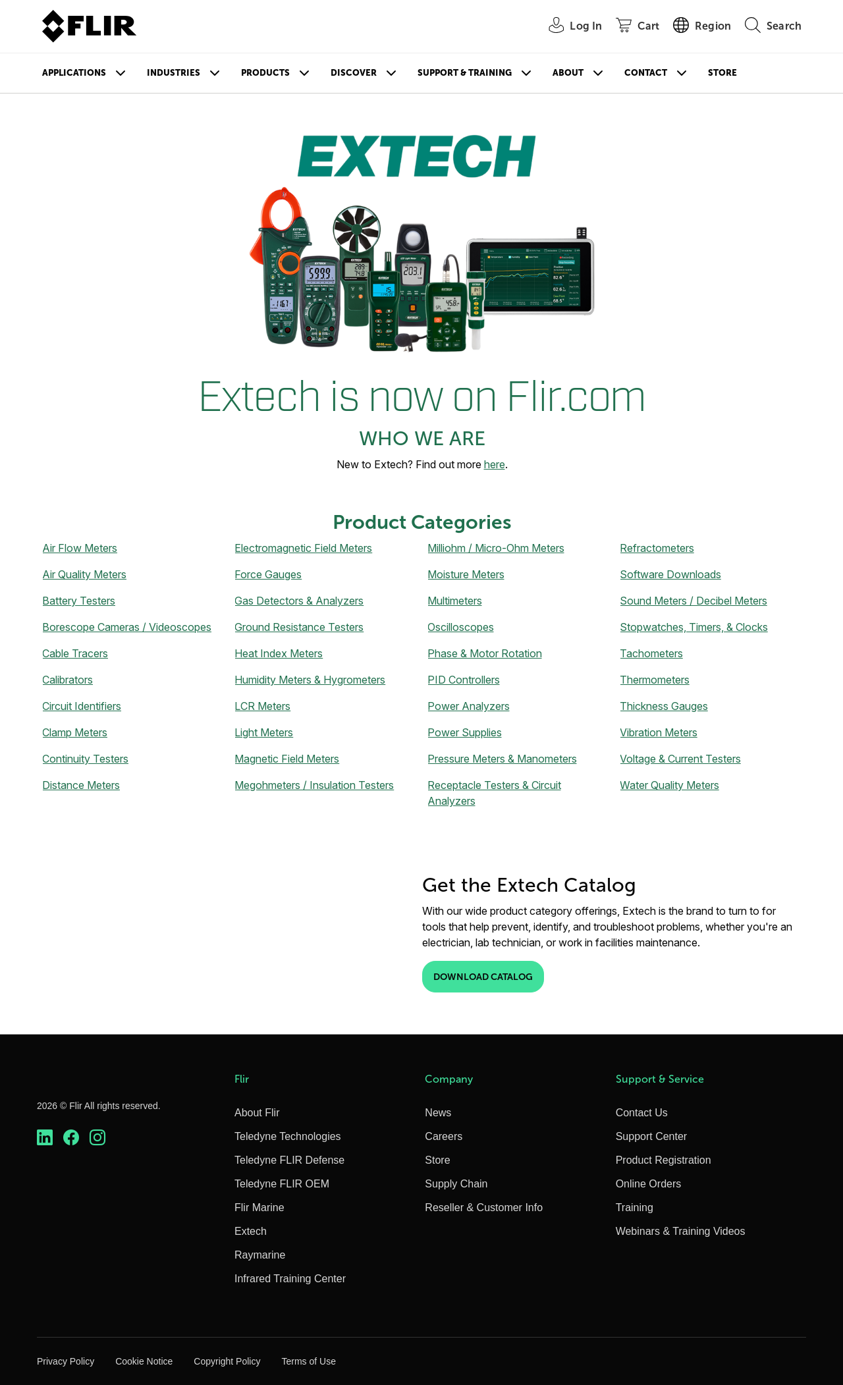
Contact (645, 73)
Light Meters (263, 732)
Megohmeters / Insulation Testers (314, 785)
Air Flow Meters (79, 548)
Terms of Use (308, 1361)
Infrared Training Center (290, 1278)
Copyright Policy (227, 1361)
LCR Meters (262, 706)
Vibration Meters (658, 732)
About (568, 73)
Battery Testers (78, 600)
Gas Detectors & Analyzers (299, 600)
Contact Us (642, 1112)
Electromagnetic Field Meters (303, 548)
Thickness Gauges (664, 706)
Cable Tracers (75, 653)
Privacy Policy (65, 1361)
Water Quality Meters (669, 785)
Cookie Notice (144, 1361)
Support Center (652, 1136)
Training (634, 1207)
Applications (74, 73)
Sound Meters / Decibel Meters (693, 600)
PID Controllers (463, 679)
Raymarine (259, 1255)
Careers (443, 1136)
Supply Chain (456, 1183)
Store (722, 73)
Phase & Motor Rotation (484, 653)
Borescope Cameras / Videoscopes (126, 627)
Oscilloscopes (460, 627)
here (494, 464)
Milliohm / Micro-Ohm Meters (495, 548)
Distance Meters (81, 785)
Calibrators (67, 679)
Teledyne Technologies (287, 1136)
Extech (250, 1231)
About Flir (256, 1112)
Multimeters (454, 600)
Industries (173, 73)
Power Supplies (464, 732)
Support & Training (465, 73)
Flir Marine (259, 1207)
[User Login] (568, 26)
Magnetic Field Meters (286, 758)
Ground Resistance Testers (299, 627)
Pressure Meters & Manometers (502, 758)
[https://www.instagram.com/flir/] (97, 1137)
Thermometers (655, 679)
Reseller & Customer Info (484, 1207)
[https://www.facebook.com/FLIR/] (71, 1137)
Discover (354, 73)
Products (265, 73)
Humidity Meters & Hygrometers (309, 679)
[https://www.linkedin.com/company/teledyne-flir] (45, 1137)
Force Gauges (268, 574)
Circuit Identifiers (81, 706)
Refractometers (657, 548)
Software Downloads (670, 574)
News (438, 1112)
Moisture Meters (465, 574)
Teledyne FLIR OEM (281, 1183)
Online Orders (649, 1183)
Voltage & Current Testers (680, 758)
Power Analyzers (468, 706)
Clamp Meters (74, 732)
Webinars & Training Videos (681, 1231)
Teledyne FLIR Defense (289, 1160)
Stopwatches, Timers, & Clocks (694, 627)
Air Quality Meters (84, 574)
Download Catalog (483, 976)
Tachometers (651, 653)
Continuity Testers (85, 758)
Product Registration (663, 1160)
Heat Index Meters (278, 653)
